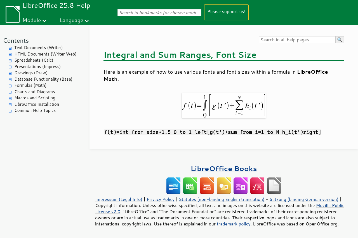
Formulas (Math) (30, 85)
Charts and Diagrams (34, 92)
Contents (16, 40)
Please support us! (226, 11)
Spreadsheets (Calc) (33, 60)
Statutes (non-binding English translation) (221, 199)
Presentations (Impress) (37, 66)
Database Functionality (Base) (43, 79)
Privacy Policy (161, 199)
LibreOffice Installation (36, 104)
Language (71, 20)
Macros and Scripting (34, 98)
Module (31, 20)
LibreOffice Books (223, 168)
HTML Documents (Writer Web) (45, 54)
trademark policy (233, 224)
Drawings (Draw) (31, 73)
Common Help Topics (35, 110)
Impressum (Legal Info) (118, 199)
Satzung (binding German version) (304, 199)
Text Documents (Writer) (38, 48)
